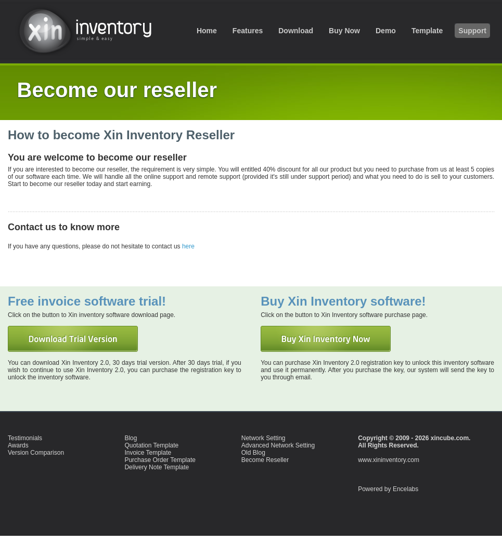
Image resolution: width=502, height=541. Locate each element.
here (188, 246)
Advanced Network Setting (278, 445)
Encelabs (405, 489)
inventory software (91, 30)
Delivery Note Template (156, 467)
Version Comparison (36, 452)
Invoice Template (147, 452)
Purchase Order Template (160, 460)
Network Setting (263, 438)
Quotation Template (151, 445)
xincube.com (450, 438)
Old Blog (253, 452)
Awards (18, 445)
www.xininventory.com (388, 460)
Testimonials (25, 438)
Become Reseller (265, 460)
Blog (130, 438)
